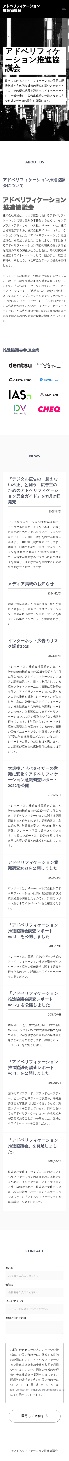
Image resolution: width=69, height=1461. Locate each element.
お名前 (9, 1268)
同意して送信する (34, 1416)
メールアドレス (15, 1301)
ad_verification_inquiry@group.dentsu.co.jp (37, 1390)
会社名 (9, 1285)
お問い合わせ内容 (16, 1318)
